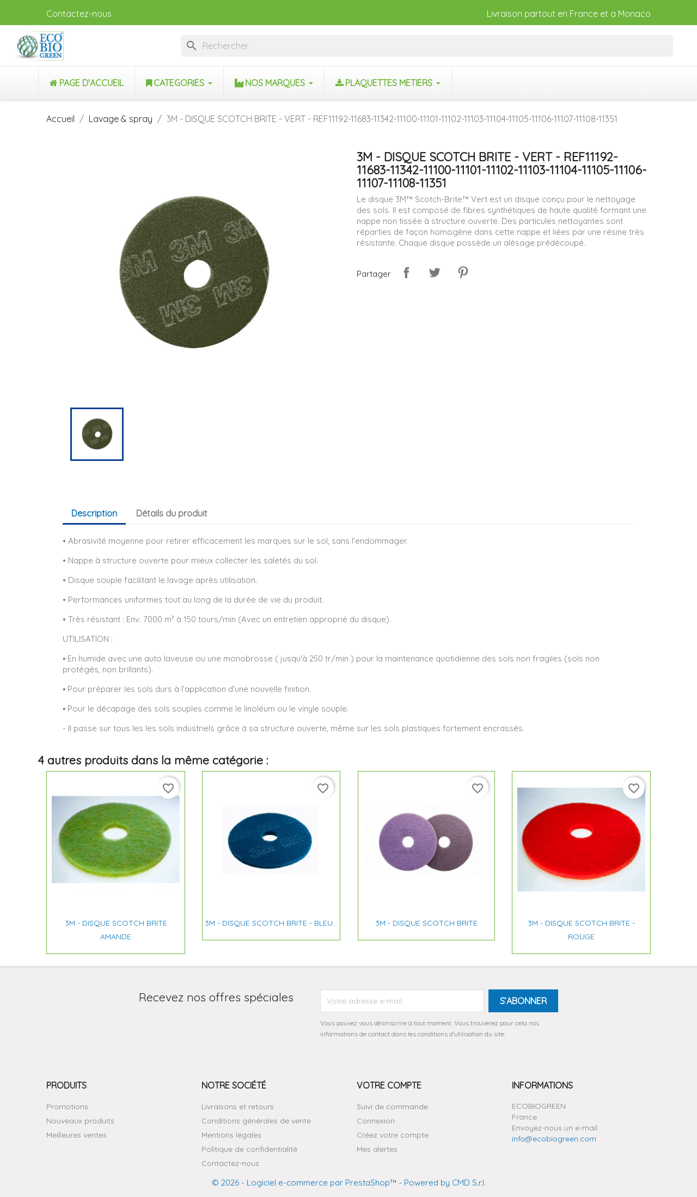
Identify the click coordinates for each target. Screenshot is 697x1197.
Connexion (376, 1121)
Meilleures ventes (76, 1135)
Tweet (434, 272)
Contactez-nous (79, 13)
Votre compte (389, 1085)
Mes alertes (377, 1149)
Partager (406, 272)
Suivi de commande (392, 1106)
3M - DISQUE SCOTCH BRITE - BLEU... (271, 923)
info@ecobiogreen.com (554, 1139)
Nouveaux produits (80, 1121)
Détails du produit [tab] (171, 513)
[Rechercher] (427, 46)
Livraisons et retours (237, 1106)
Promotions (67, 1106)
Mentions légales (231, 1135)
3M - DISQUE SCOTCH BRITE (426, 923)
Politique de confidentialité (249, 1149)
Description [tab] (94, 513)
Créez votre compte (393, 1135)
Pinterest (463, 272)
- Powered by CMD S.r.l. (441, 1182)
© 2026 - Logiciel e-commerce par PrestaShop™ (304, 1182)
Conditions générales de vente (256, 1121)
